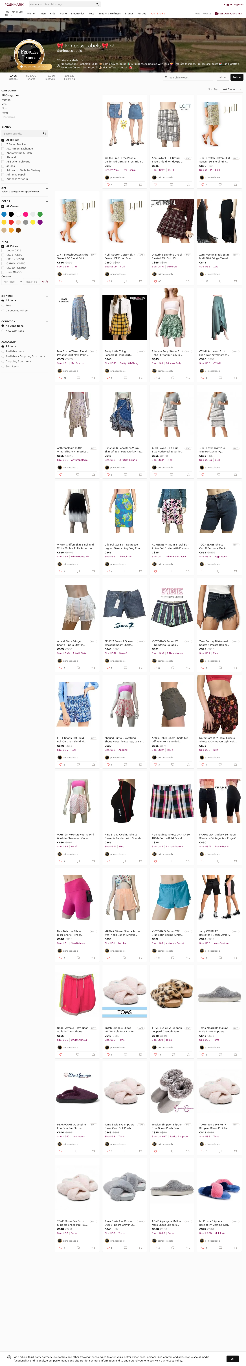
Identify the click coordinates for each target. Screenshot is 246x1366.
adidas (8, 166)
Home (63, 13)
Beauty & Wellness (109, 13)
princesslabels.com (72, 60)
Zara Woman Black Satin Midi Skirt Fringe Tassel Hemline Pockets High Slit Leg (215, 256)
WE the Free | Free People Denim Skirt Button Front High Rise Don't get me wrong (123, 159)
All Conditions (12, 325)
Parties (142, 13)
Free (6, 305)
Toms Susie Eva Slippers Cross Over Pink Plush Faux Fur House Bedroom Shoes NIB (120, 1126)
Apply (44, 281)
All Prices (9, 246)
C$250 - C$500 (13, 267)
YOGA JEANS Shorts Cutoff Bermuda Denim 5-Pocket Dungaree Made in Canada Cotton (214, 546)
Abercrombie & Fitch (16, 153)
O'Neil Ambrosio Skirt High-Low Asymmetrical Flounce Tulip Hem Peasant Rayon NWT (213, 353)
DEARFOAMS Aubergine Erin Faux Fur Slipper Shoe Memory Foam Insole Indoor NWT (71, 1126)
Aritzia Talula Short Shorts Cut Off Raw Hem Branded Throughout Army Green (170, 739)
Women (31, 13)
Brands (129, 13)
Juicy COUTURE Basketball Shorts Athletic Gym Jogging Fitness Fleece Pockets (215, 933)
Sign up (238, 4)
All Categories (10, 95)
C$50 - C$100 (12, 259)
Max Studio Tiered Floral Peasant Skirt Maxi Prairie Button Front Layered (72, 353)
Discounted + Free (14, 310)
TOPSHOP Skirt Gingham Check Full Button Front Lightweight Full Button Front (76, 159)
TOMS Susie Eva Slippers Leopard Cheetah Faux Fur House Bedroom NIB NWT (167, 1029)
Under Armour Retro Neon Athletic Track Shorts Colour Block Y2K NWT (72, 1029)
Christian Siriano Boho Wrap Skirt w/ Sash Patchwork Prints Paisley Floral (123, 449)
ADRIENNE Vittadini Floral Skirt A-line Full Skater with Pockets (170, 546)
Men (43, 13)
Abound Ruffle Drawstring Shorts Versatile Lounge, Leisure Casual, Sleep (124, 739)
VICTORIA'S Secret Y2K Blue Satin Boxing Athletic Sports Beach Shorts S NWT (167, 933)
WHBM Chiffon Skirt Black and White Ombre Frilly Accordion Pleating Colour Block (75, 546)
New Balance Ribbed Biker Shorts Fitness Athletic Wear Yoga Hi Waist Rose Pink (70, 933)
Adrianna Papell (13, 174)
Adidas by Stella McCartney (20, 170)
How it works (203, 13)
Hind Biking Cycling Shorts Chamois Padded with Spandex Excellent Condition (124, 836)
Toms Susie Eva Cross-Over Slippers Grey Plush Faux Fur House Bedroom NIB (120, 1223)
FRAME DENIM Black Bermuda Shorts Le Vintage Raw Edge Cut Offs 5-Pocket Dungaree (219, 836)
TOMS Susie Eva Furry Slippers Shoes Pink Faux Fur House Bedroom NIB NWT (214, 1126)
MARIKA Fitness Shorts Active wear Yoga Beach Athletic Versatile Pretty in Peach (122, 933)
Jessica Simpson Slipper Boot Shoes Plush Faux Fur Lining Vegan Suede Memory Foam (167, 1126)
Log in (228, 4)
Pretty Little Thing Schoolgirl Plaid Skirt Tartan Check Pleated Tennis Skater (117, 353)
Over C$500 (11, 272)
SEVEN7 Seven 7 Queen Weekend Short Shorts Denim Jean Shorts (119, 643)
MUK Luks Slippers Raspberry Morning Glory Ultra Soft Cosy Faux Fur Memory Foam (214, 1223)
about (223, 77)
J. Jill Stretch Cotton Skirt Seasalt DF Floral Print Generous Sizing (214, 159)
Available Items (13, 351)
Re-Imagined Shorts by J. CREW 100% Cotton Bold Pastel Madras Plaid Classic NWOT (171, 836)
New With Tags (12, 331)
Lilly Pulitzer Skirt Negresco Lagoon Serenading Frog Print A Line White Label (124, 546)
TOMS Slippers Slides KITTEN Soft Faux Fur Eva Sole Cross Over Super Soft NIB (120, 1029)
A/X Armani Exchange (17, 148)
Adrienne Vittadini (14, 179)
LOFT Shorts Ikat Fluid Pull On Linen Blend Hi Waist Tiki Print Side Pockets (70, 739)
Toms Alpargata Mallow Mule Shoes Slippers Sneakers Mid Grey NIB (213, 1029)
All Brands (10, 140)
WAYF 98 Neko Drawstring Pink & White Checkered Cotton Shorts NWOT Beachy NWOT (75, 836)
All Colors (10, 206)
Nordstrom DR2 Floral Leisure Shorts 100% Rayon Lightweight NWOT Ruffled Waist (218, 739)
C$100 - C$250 (13, 263)
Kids (52, 13)
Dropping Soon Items (16, 361)
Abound (8, 157)
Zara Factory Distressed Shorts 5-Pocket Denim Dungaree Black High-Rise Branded (215, 643)
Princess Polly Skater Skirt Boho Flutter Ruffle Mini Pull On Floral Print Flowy (167, 353)
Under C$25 (11, 250)
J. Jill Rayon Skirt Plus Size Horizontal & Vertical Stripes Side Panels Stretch (167, 449)
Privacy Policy (174, 1360)
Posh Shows (157, 13)
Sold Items (10, 366)
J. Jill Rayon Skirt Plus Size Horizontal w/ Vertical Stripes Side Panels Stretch (212, 449)
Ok (232, 1358)
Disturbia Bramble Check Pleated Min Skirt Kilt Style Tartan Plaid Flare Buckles (167, 256)
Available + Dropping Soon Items (23, 356)
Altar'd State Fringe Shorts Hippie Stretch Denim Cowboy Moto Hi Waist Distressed (71, 643)
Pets (91, 13)
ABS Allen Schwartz (15, 161)
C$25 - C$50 (11, 254)
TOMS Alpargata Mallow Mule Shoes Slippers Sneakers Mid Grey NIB (166, 1223)
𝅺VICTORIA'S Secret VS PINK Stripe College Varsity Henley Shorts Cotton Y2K (165, 643)
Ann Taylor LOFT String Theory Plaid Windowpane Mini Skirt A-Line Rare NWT (167, 159)
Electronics (78, 13)
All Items (8, 300)
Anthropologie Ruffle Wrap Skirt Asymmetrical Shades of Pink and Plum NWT (72, 449)
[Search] (68, 4)
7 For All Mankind (14, 144)
